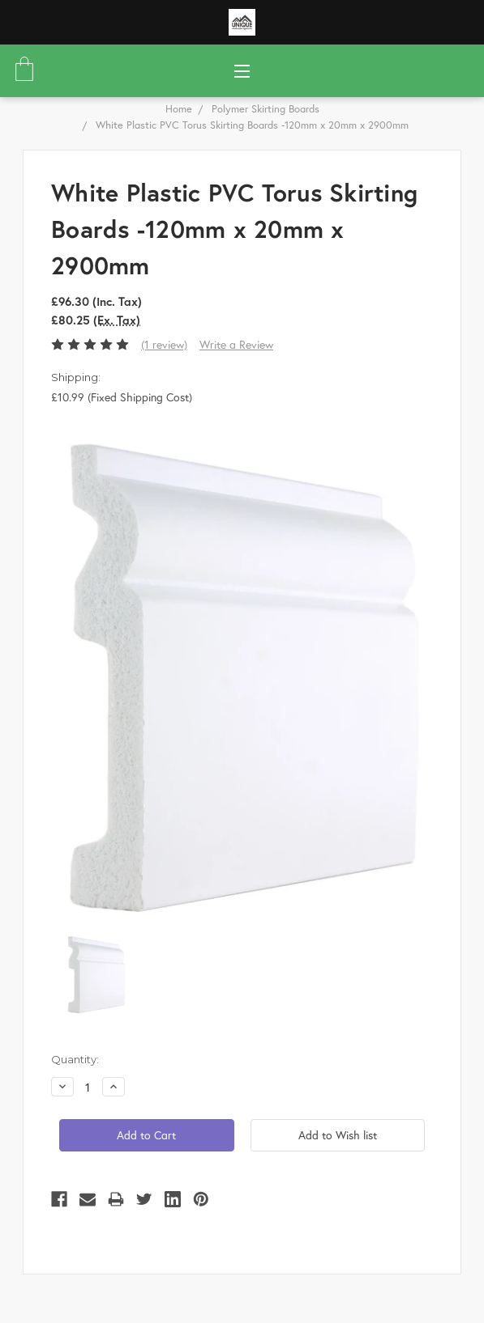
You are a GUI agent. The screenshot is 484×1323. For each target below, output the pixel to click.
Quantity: (75, 1059)
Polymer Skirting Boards (265, 109)
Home (178, 109)
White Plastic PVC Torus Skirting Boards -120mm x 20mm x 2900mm (252, 125)
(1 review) (164, 344)
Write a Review (236, 344)
